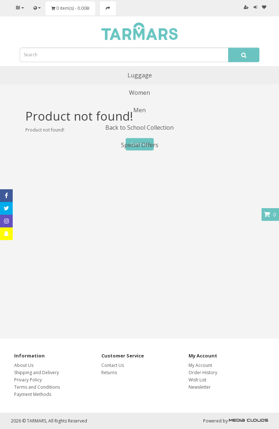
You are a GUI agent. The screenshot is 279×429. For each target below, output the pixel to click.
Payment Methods (32, 394)
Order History (203, 372)
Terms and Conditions (37, 387)
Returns (109, 372)
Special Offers (139, 145)
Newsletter (200, 387)
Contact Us (112, 365)
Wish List (197, 380)
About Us (23, 365)
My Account (200, 365)
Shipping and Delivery (36, 372)
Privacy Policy (28, 380)
